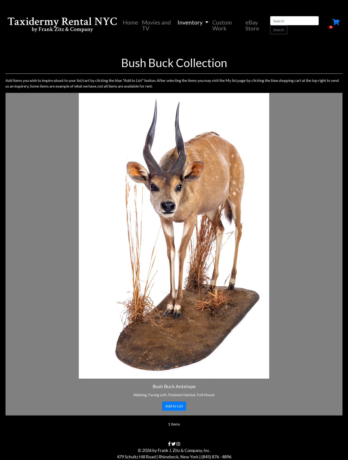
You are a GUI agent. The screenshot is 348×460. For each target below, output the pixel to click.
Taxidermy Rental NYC (62, 25)
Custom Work (222, 25)
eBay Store (252, 25)
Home (131, 22)
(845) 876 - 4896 (216, 456)
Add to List (174, 406)
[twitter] (173, 443)
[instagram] (178, 443)
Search (278, 29)
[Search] (294, 20)
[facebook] (169, 443)
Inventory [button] (190, 22)
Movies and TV (156, 25)
